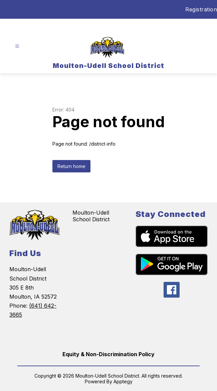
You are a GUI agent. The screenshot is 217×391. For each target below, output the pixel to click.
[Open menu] (17, 46)
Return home (71, 166)
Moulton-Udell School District (91, 216)
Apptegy (123, 381)
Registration (201, 9)
